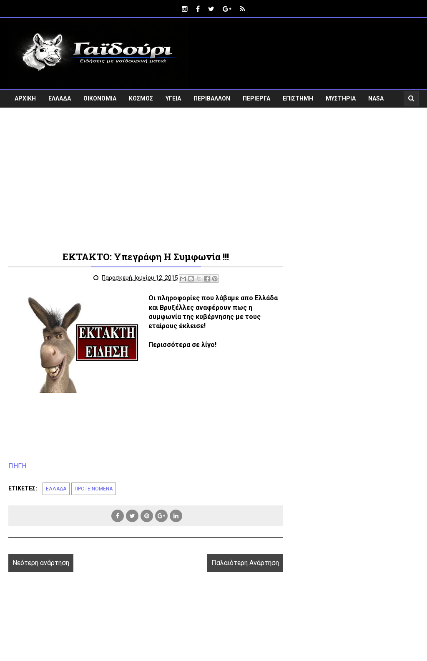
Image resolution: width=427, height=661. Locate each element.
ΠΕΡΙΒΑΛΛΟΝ (211, 98)
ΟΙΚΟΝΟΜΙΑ (99, 98)
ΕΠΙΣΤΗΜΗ (298, 98)
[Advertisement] (213, 184)
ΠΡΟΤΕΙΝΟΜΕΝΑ (94, 489)
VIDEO (23, 116)
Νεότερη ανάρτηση (41, 563)
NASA (376, 98)
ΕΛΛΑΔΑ (59, 98)
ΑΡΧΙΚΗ (25, 98)
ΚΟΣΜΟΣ (141, 98)
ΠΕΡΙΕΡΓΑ (256, 98)
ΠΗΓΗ (17, 466)
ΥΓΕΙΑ (173, 98)
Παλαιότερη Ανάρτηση (245, 563)
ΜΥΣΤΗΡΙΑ (341, 98)
